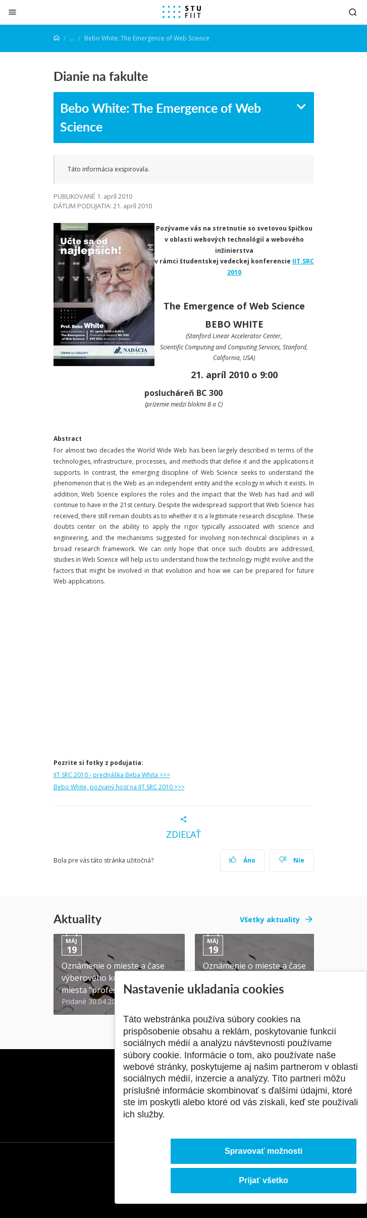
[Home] (57, 38)
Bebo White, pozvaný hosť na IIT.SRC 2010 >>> (119, 787)
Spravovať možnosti (263, 1151)
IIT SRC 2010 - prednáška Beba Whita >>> (112, 775)
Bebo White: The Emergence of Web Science (160, 117)
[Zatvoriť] (12, 12)
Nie (291, 860)
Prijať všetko (263, 1180)
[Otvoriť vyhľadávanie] (353, 12)
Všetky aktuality (270, 919)
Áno (242, 860)
